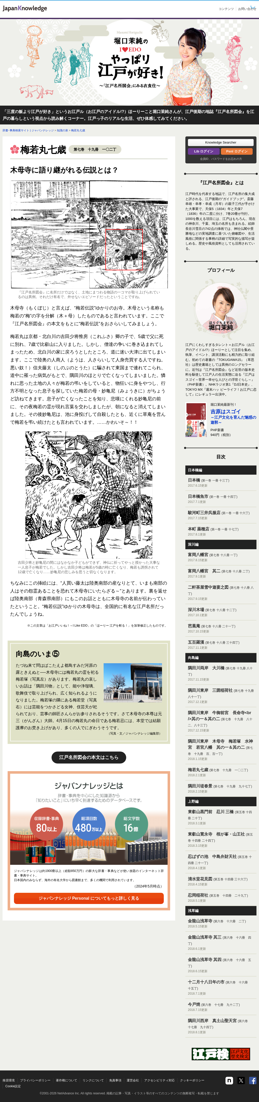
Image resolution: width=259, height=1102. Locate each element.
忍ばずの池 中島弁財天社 (221, 862)
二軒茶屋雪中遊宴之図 (221, 593)
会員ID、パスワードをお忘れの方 (221, 158)
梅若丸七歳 (78, 130)
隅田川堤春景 (221, 789)
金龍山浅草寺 (221, 924)
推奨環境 (9, 1080)
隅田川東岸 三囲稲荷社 (221, 696)
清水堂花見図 (221, 882)
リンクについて (93, 1080)
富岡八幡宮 (221, 557)
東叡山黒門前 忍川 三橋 (221, 818)
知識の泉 (62, 130)
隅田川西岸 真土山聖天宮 (221, 1027)
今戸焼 (221, 1007)
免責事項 (115, 1080)
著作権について (66, 1080)
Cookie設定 (13, 1086)
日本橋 (221, 483)
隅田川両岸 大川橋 (221, 674)
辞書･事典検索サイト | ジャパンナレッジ (28, 130)
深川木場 (221, 612)
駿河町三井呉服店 (221, 515)
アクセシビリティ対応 (159, 1080)
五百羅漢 (221, 645)
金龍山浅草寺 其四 (221, 965)
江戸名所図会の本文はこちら (89, 757)
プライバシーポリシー (35, 1080)
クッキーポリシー (192, 1080)
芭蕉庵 (221, 629)
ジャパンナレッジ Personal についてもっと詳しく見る (89, 898)
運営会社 (133, 1080)
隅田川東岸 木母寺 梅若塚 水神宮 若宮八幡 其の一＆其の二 (221, 750)
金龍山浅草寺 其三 (221, 943)
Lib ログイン (204, 151)
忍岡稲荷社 (221, 898)
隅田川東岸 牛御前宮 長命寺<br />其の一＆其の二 (221, 722)
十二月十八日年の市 (221, 988)
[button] (221, 142)
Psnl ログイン (237, 151)
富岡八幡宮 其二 (221, 574)
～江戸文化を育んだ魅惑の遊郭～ (233, 417)
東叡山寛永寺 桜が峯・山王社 (221, 840)
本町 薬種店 (221, 532)
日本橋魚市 (221, 499)
